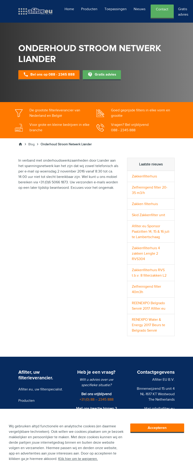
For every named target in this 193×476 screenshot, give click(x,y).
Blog (31, 144)
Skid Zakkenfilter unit (148, 215)
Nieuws (139, 9)
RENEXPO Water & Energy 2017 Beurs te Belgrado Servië (148, 325)
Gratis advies (183, 12)
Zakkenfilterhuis (144, 176)
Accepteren (157, 428)
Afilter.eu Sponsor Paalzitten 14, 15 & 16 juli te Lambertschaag (150, 231)
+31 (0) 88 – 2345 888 (96, 399)
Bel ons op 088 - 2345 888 (49, 75)
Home (69, 9)
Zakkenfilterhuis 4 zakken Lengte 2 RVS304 (146, 253)
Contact (162, 9)
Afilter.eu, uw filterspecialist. (40, 389)
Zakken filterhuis (145, 204)
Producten (89, 9)
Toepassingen (115, 9)
